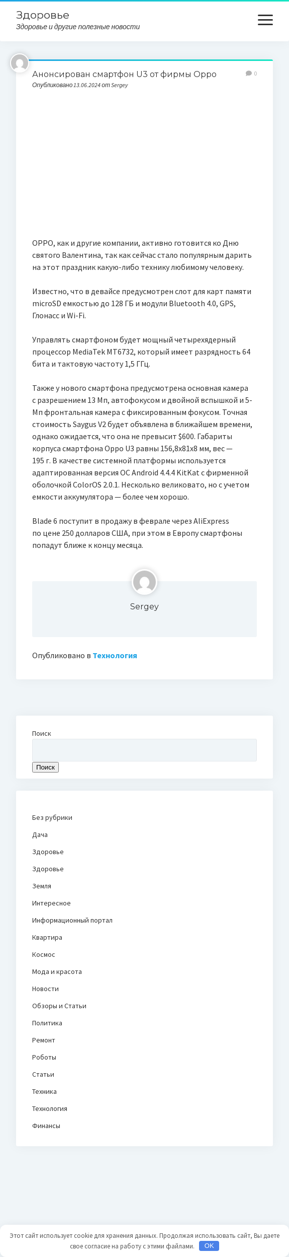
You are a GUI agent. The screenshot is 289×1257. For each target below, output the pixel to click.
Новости (45, 988)
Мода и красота (57, 971)
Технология (114, 655)
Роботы (44, 1057)
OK (209, 1245)
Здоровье (42, 15)
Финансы (46, 1125)
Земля (41, 885)
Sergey (144, 606)
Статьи (43, 1074)
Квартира (47, 937)
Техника (44, 1091)
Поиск (41, 733)
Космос (43, 954)
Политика (47, 1022)
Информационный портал (72, 920)
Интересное (51, 902)
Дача (40, 834)
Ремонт (43, 1039)
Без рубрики (52, 817)
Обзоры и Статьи (59, 1005)
